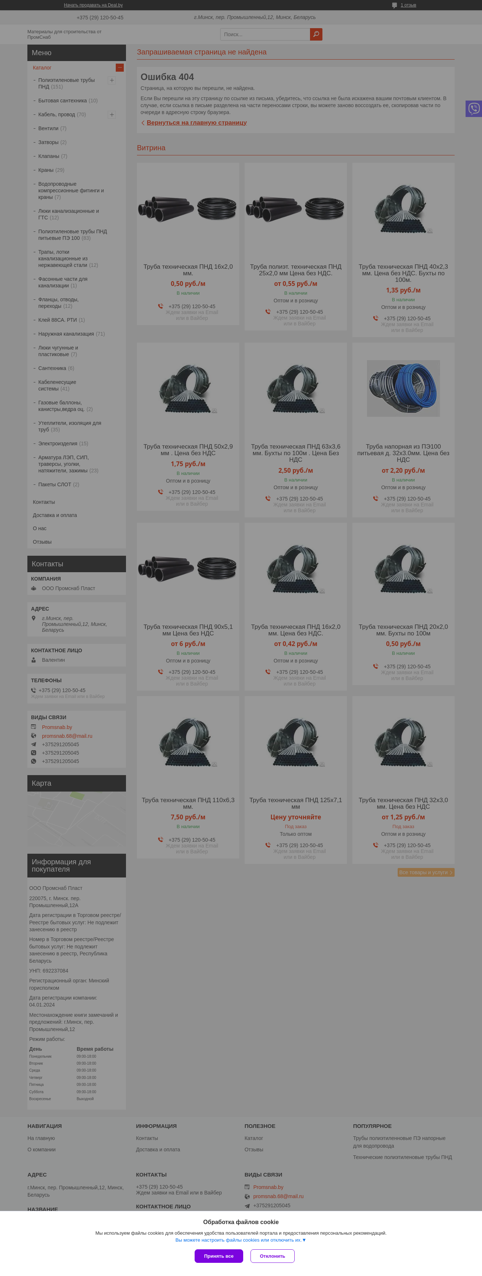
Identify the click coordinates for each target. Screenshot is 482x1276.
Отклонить (272, 1256)
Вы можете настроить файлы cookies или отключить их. (238, 1240)
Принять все (219, 1256)
